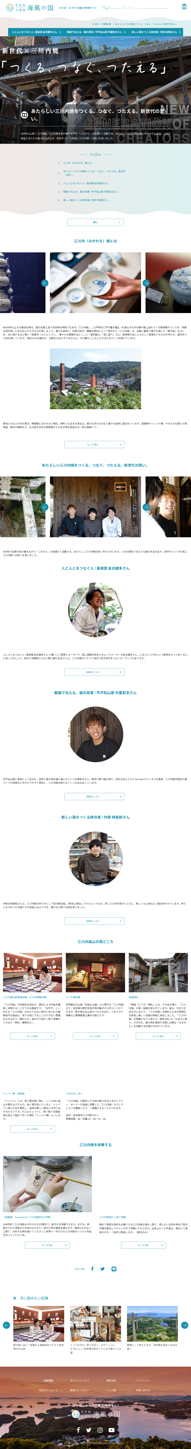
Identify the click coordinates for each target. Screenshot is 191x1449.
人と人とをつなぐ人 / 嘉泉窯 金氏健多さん (86, 183)
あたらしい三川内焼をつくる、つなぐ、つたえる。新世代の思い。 (146, 24)
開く (95, 222)
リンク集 (111, 1390)
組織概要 (48, 1380)
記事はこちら (93, 672)
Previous (44, 283)
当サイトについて (79, 1380)
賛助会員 (111, 1380)
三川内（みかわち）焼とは (77, 162)
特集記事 (107, 24)
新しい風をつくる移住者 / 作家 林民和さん (86, 200)
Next (146, 283)
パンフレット (142, 1380)
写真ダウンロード (48, 1390)
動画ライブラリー (79, 1390)
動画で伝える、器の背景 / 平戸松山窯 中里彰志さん (90, 191)
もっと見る (92, 444)
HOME (96, 24)
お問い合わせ (143, 1390)
